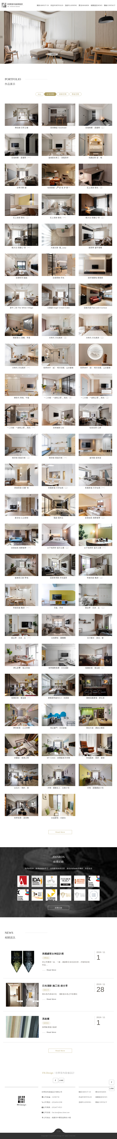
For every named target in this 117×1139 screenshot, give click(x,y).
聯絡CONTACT (101, 1102)
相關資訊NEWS (101, 1097)
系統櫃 (45, 1019)
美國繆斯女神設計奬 (53, 953)
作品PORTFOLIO (85, 1097)
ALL (39, 94)
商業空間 (62, 94)
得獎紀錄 (58, 908)
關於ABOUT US (85, 1092)
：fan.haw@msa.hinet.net (59, 1112)
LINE (112, 1088)
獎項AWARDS (100, 1092)
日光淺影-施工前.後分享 (55, 985)
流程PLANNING (85, 1102)
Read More (60, 832)
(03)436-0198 (57, 1102)
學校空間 (75, 94)
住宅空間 (50, 94)
